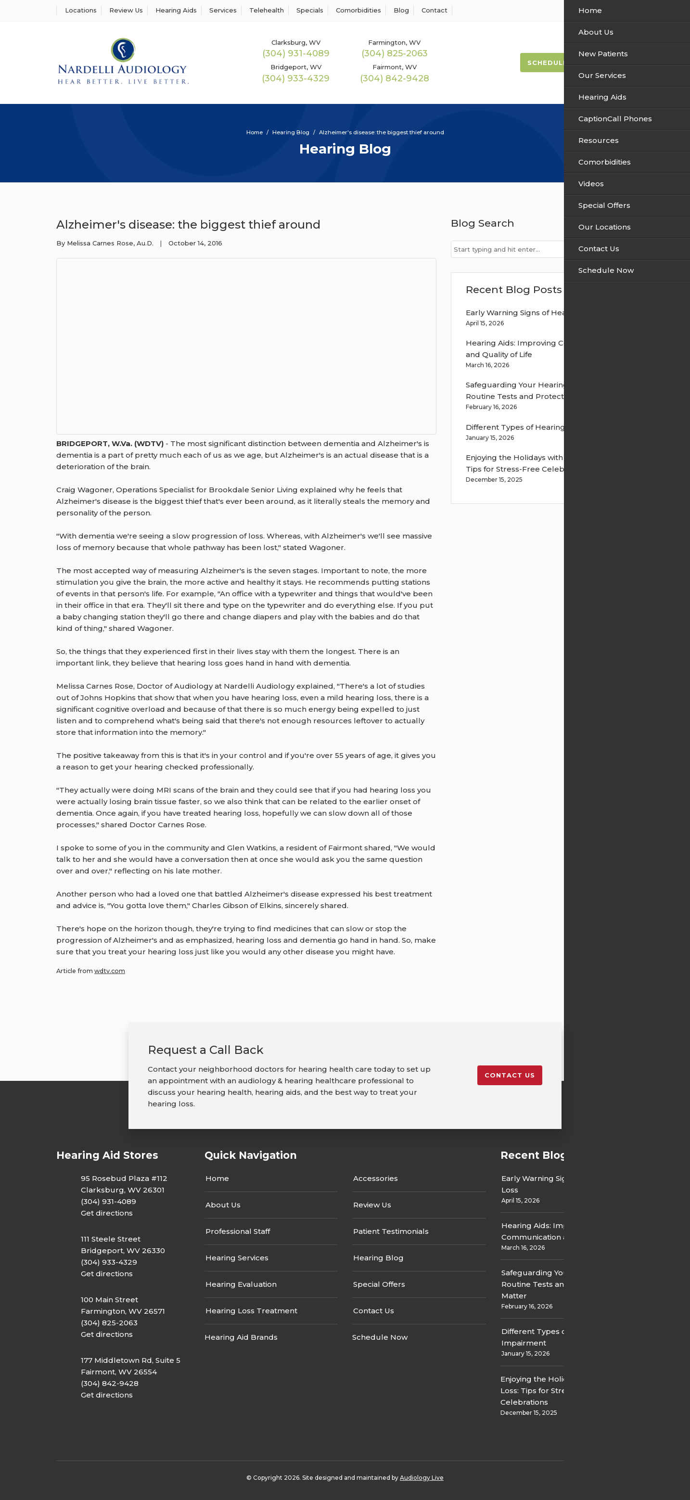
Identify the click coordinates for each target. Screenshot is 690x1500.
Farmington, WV (394, 42)
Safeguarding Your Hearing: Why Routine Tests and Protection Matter (562, 1284)
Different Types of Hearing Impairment (539, 427)
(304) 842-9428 (394, 78)
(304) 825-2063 (394, 53)
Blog (399, 10)
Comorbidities (356, 10)
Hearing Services (236, 1257)
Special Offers (379, 1284)
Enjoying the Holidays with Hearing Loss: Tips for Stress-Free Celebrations (565, 1390)
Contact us (510, 1075)
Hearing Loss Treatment (251, 1310)
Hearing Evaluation (241, 1284)
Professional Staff (237, 1231)
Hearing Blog (378, 1257)
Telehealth (265, 10)
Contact (432, 10)
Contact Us (373, 1310)
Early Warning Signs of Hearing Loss (533, 312)
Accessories (375, 1178)
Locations (79, 10)
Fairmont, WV (394, 67)
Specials (308, 10)
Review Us (124, 10)
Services (221, 10)
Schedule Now (558, 62)
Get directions (107, 1213)
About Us (223, 1204)
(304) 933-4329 (296, 78)
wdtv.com (109, 970)
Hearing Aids (174, 10)
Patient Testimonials (391, 1231)
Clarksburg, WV (295, 42)
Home (217, 1178)
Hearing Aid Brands (241, 1337)
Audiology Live (422, 1477)
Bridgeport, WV (295, 67)
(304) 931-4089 (296, 53)
